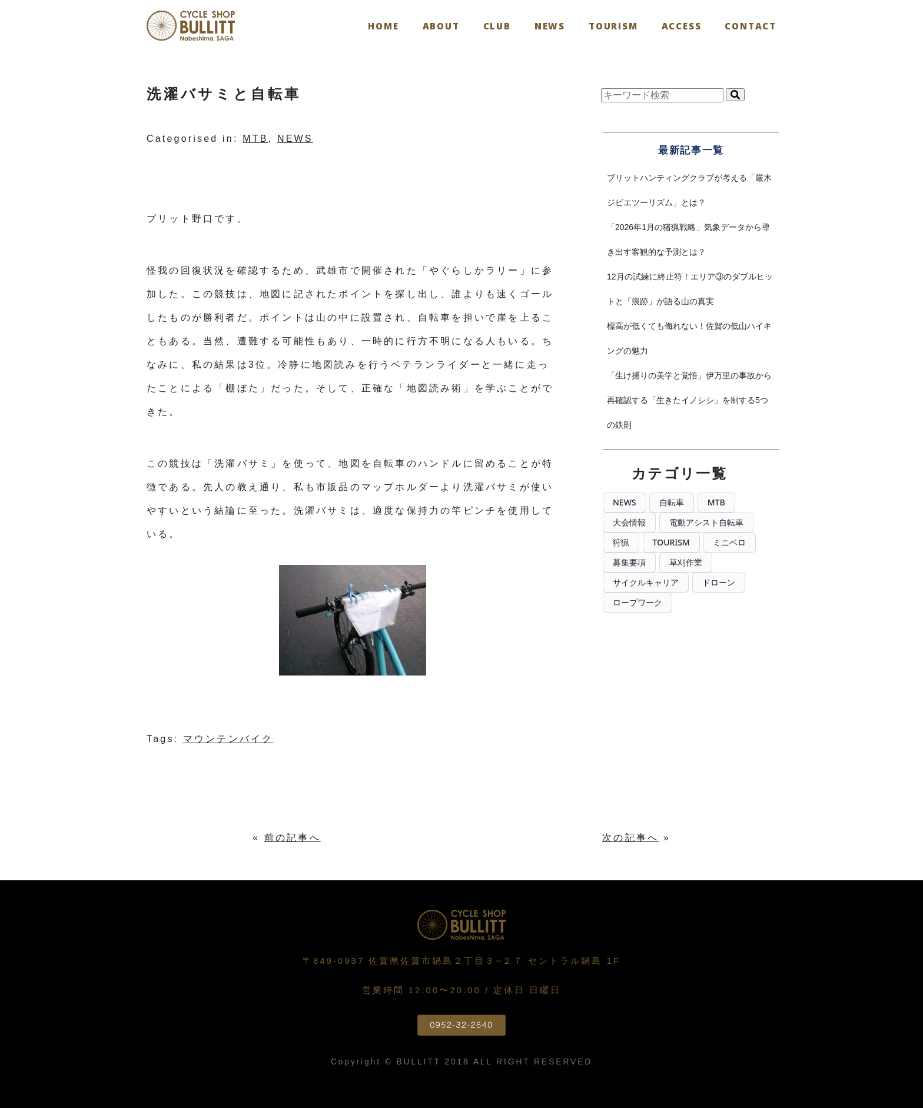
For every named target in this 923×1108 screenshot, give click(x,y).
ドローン (718, 582)
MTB (255, 139)
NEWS (549, 26)
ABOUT (441, 26)
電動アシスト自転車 (706, 522)
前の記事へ (292, 838)
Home (383, 26)
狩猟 (621, 542)
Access (682, 26)
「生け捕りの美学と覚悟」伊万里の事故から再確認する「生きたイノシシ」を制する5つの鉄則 (689, 400)
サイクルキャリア (646, 582)
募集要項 (629, 562)
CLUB (497, 26)
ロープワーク (637, 602)
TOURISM (613, 26)
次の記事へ (630, 838)
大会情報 (629, 522)
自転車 (671, 502)
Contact (750, 26)
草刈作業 (685, 562)
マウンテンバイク (228, 739)
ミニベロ (729, 542)
